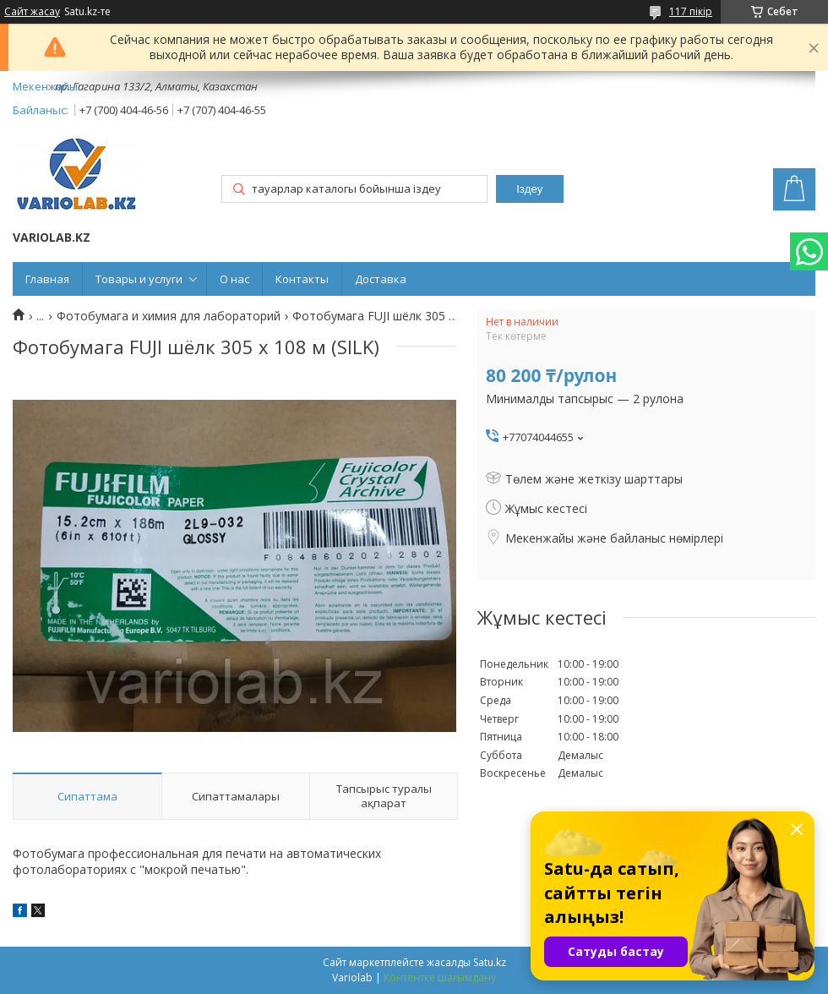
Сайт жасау (32, 12)
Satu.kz (489, 962)
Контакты (302, 279)
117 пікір (690, 11)
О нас (234, 279)
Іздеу (529, 189)
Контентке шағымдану (440, 977)
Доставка (380, 279)
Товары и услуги (138, 279)
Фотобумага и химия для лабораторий (169, 316)
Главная (47, 279)
